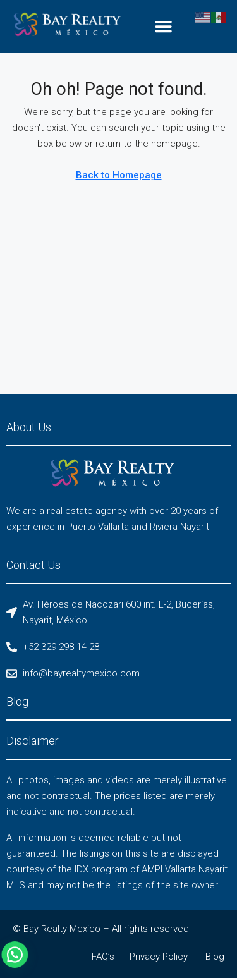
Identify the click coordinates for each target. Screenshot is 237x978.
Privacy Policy (159, 956)
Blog (214, 956)
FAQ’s (103, 956)
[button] (163, 26)
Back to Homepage (119, 175)
